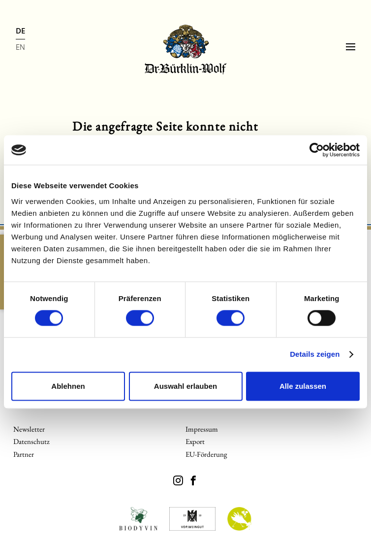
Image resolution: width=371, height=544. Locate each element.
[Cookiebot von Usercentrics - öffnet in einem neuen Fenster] (317, 149)
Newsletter (29, 429)
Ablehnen (68, 386)
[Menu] (350, 46)
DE (20, 30)
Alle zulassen (302, 386)
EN (20, 47)
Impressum (202, 429)
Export (195, 441)
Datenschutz (31, 441)
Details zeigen (315, 354)
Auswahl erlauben (185, 386)
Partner (23, 454)
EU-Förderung (206, 454)
